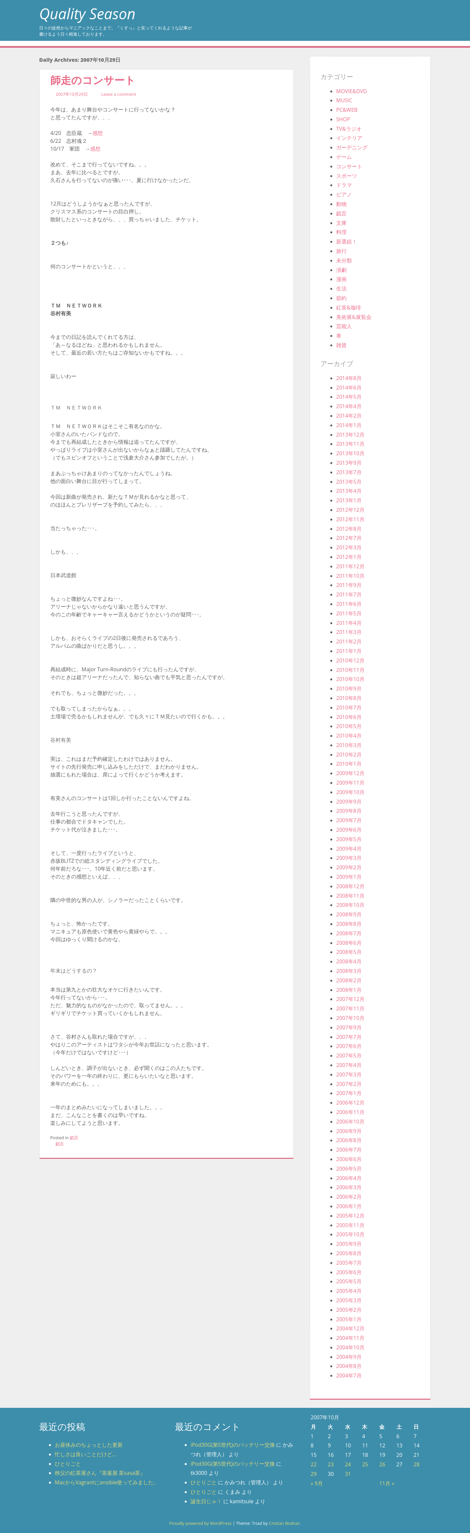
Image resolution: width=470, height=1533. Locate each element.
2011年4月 (349, 622)
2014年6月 (349, 387)
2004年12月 (350, 1328)
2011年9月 (349, 585)
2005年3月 (349, 1300)
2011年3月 (349, 632)
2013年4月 (349, 490)
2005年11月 (350, 1225)
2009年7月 (349, 820)
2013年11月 (350, 443)
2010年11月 (350, 670)
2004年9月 (349, 1356)
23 (331, 1464)
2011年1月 (349, 651)
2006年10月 (350, 1121)
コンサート (349, 166)
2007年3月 (349, 1074)
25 (365, 1464)
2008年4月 (349, 961)
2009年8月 (349, 810)
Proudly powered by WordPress (200, 1523)
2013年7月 (349, 472)
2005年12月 (350, 1215)
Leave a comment (118, 94)
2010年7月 (349, 707)
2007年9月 (349, 1027)
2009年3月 (349, 857)
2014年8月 (349, 378)
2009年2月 (349, 867)
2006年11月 (350, 1112)
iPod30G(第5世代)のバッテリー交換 (233, 1444)
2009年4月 (349, 848)
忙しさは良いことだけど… (85, 1454)
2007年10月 (350, 1018)
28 (416, 1464)
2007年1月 (349, 1093)
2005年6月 (349, 1272)
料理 (341, 232)
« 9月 (317, 1483)
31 (348, 1473)
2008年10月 (350, 904)
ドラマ (344, 185)
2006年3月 (349, 1187)
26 (382, 1464)
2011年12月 (350, 566)
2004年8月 (349, 1366)
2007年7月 (349, 1037)
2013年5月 (349, 481)
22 (314, 1464)
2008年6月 (349, 942)
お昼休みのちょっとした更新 (89, 1444)
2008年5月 (349, 952)
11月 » (386, 1483)
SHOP (343, 119)
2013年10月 (350, 453)
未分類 (344, 260)
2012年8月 (349, 528)
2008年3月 (349, 971)
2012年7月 (349, 538)
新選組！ (346, 241)
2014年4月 (349, 406)
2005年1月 (349, 1319)
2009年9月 (349, 801)
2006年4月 (349, 1178)
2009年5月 (349, 839)
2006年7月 (349, 1149)
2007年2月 (349, 1084)
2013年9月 (349, 462)
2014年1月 (349, 425)
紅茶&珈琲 (348, 307)
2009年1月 (349, 876)
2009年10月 (350, 792)
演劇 (341, 270)
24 (348, 1464)
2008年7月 (349, 933)
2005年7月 (349, 1262)
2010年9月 (349, 688)
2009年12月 (350, 773)
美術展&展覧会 (353, 317)
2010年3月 (349, 745)
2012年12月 (350, 509)
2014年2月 (349, 415)
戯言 (74, 1138)
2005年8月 (349, 1253)
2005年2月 (349, 1309)
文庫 (341, 222)
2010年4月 (349, 735)
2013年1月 (349, 500)
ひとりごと (68, 1463)
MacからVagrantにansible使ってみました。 (107, 1482)
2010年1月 (349, 763)
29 (314, 1473)
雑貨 (341, 345)
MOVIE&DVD (351, 91)
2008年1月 (349, 989)
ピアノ (344, 194)
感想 (97, 133)
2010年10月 (350, 679)
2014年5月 (349, 396)
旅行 (341, 251)
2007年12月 (350, 999)
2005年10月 (350, 1234)
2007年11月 (350, 1008)
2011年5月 (349, 613)
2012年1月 (349, 556)
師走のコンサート (92, 80)
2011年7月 (349, 594)
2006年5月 (349, 1168)
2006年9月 (349, 1131)
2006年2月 (349, 1196)
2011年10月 (350, 575)
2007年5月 (349, 1055)
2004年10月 (350, 1347)
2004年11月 (350, 1337)
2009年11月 (350, 782)
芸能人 (344, 326)
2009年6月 (349, 829)
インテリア (349, 138)
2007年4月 (349, 1065)
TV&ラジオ (349, 128)
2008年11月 (350, 895)
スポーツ (346, 175)
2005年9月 (349, 1243)
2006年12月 (350, 1102)
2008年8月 (349, 923)
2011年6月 (349, 604)
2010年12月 (350, 660)
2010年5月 (349, 726)
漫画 (341, 279)
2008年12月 (350, 886)
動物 (341, 204)
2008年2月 (349, 980)
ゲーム (344, 156)
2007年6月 (349, 1046)
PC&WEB (346, 109)
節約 (341, 298)
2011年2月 (349, 641)
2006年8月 (349, 1140)
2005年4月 (349, 1290)
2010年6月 (349, 717)
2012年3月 (349, 547)
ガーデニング (352, 147)
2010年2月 (349, 754)
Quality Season (87, 14)
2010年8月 (349, 698)
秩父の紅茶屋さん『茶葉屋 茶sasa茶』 (100, 1472)
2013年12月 (350, 434)
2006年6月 (349, 1159)
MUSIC (344, 100)
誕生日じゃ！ (206, 1501)
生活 (341, 288)
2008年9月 (349, 914)
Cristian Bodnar (284, 1523)
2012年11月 (350, 519)
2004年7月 (349, 1375)
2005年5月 (349, 1281)
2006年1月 (349, 1206)
